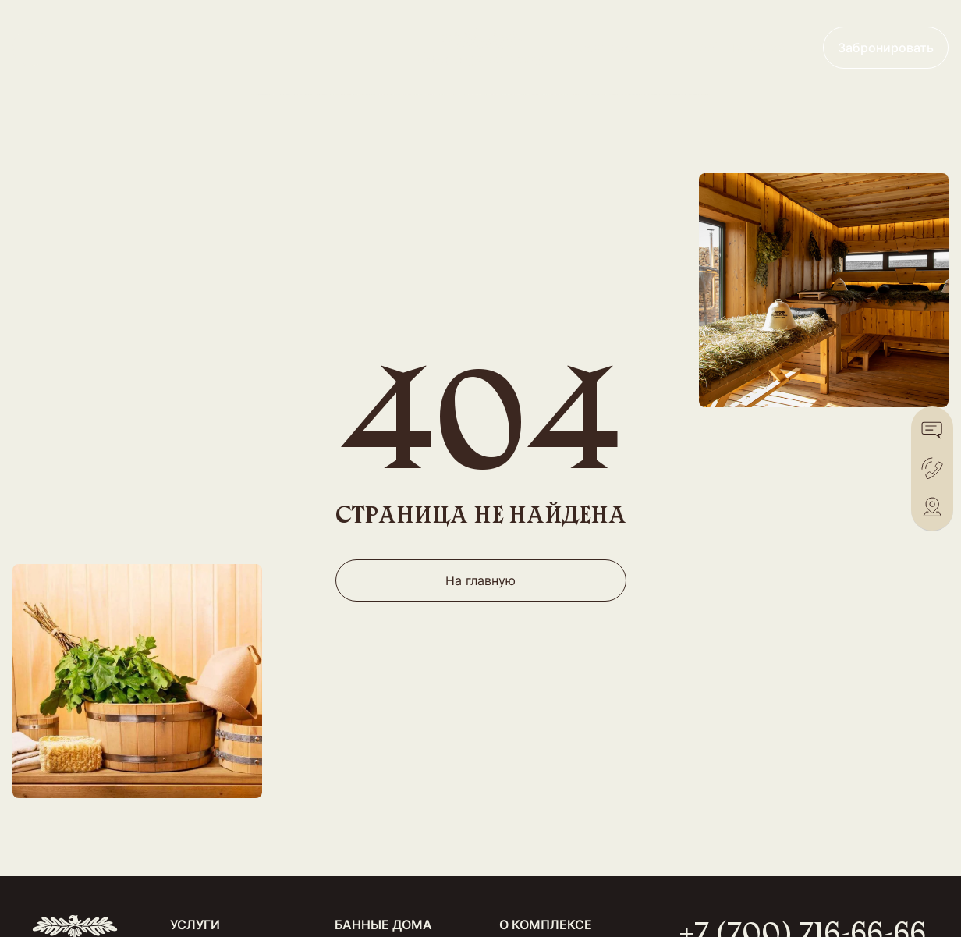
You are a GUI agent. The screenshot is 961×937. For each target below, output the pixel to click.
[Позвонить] (932, 468)
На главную (480, 580)
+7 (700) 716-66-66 (727, 47)
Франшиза (600, 47)
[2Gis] (932, 507)
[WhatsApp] (932, 429)
